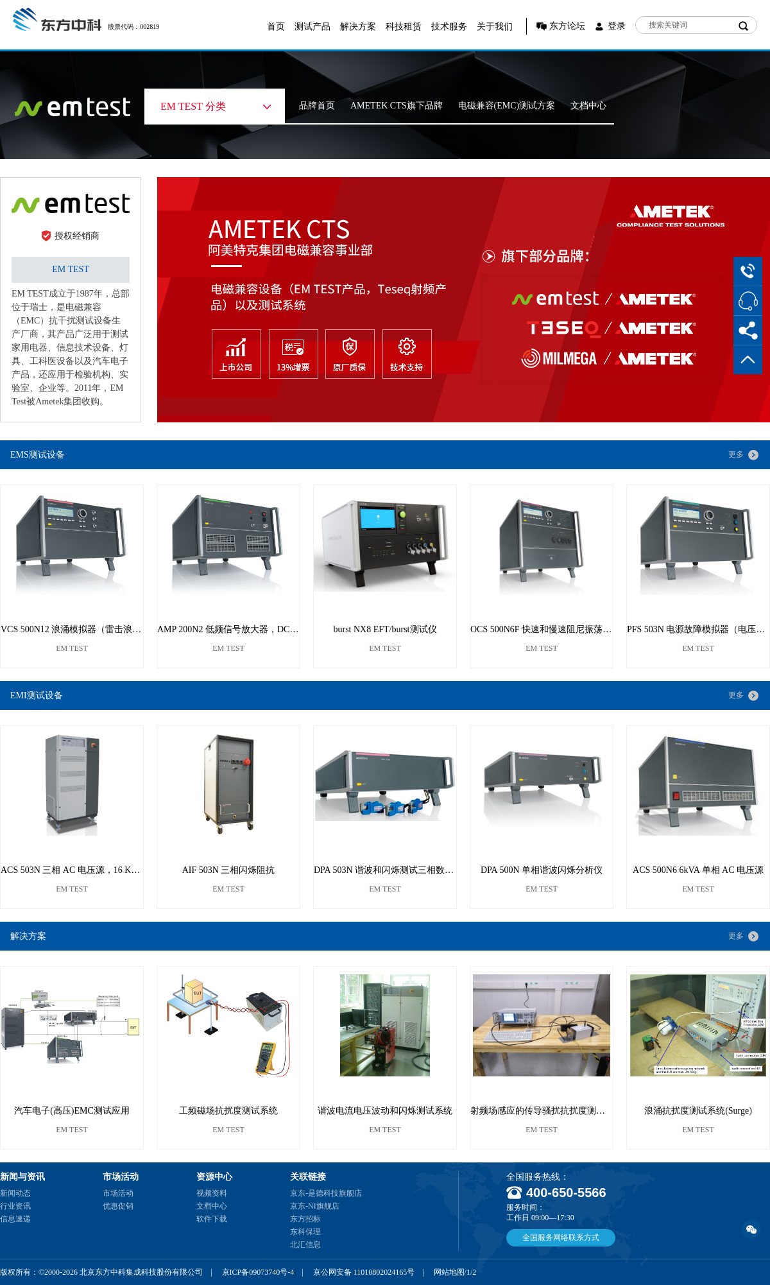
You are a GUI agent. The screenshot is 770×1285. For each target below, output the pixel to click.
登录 (617, 26)
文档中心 (588, 105)
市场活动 (118, 1193)
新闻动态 (15, 1193)
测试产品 (312, 26)
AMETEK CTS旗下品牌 (396, 105)
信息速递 (15, 1218)
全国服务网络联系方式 (560, 1237)
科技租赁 (404, 26)
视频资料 (211, 1193)
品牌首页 (317, 105)
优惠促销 (118, 1206)
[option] (463, 299)
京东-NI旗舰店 (314, 1206)
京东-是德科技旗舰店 (326, 1193)
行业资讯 (15, 1206)
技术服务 (449, 26)
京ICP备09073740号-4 (258, 1272)
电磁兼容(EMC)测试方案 (507, 105)
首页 (276, 26)
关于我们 (495, 26)
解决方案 (358, 26)
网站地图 (449, 1272)
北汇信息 (305, 1244)
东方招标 (305, 1218)
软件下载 (211, 1218)
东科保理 (305, 1231)
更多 (736, 454)
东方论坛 (567, 26)
